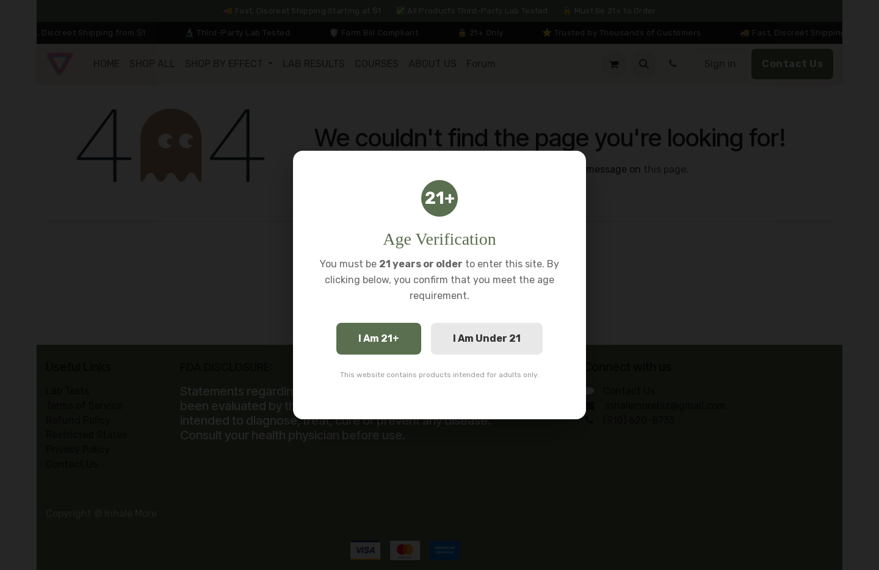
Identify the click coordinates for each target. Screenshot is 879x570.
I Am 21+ (378, 338)
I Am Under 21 (487, 338)
